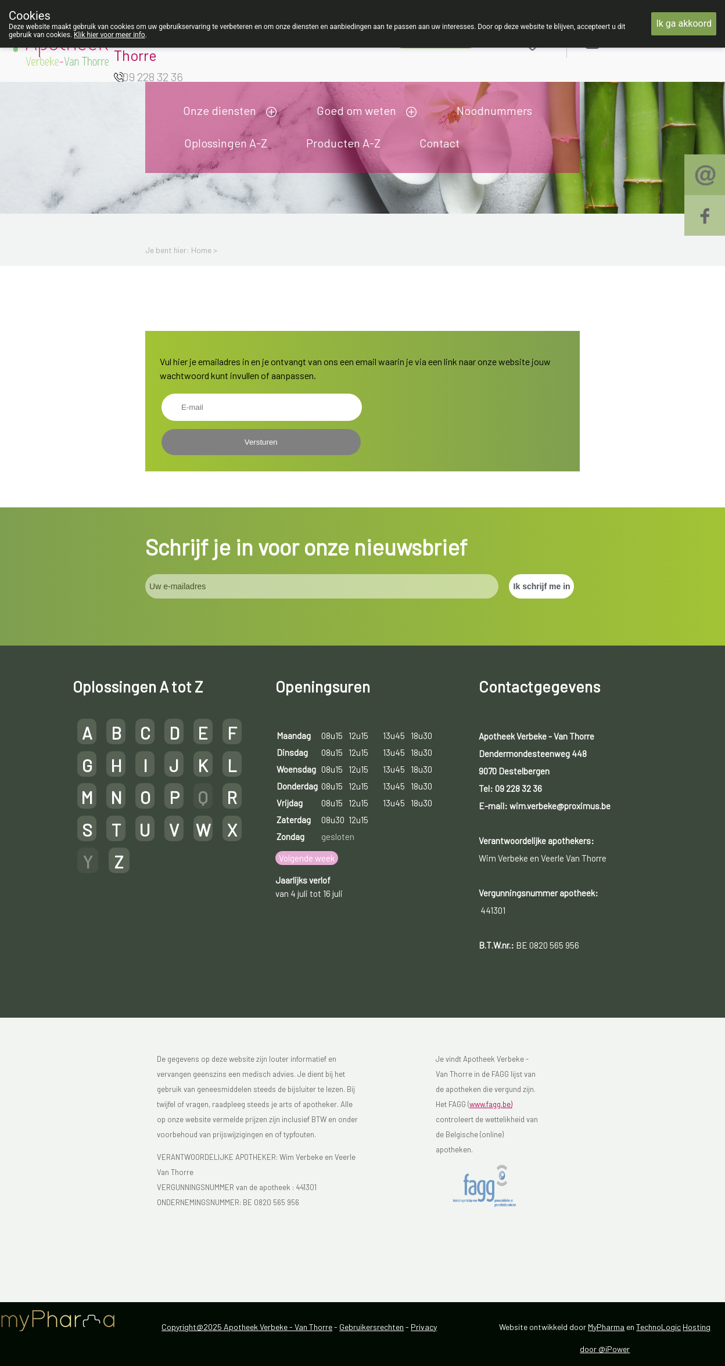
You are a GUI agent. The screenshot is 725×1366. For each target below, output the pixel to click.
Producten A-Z (343, 143)
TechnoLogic (658, 1327)
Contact (439, 143)
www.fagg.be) (490, 1104)
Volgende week (307, 858)
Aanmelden (633, 41)
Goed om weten (356, 110)
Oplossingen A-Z (225, 143)
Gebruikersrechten (371, 1327)
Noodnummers (494, 110)
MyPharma (606, 1327)
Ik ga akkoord (684, 23)
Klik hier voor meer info (109, 35)
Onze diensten (219, 110)
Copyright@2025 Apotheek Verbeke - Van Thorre (246, 1327)
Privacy (424, 1327)
